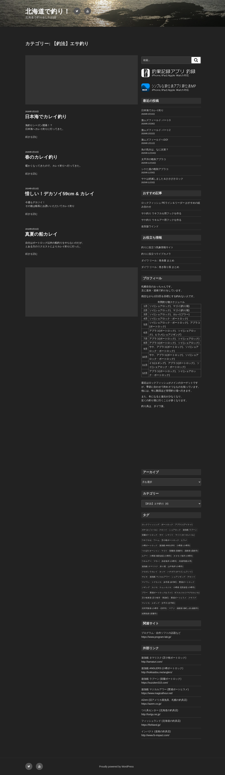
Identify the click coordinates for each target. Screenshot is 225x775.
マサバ (156, 561)
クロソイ (163, 530)
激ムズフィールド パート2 (156, 130)
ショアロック (175, 530)
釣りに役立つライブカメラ (156, 253)
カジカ (155, 587)
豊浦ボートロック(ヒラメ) (161, 593)
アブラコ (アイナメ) (183, 524)
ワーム (156, 540)
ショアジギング (178, 577)
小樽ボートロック (149, 545)
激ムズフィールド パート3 (156, 120)
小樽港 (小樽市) (183, 545)
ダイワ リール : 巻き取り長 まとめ (160, 267)
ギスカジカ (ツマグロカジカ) (186, 593)
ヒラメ (184, 540)
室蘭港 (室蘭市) (176, 551)
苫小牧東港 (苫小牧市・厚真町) (155, 598)
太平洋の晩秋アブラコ (153, 159)
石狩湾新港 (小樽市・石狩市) (154, 608)
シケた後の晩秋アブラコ (154, 169)
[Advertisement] (81, 79)
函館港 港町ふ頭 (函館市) (187, 608)
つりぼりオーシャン (150, 551)
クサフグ (192, 598)
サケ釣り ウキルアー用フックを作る (161, 219)
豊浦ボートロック (186, 582)
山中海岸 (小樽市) (175, 566)
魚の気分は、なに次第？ (154, 149)
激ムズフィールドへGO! (154, 139)
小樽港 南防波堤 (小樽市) (160, 556)
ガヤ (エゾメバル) (149, 530)
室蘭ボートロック (149, 535)
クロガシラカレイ (149, 572)
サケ (161, 535)
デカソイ (191, 577)
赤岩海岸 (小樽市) (169, 561)
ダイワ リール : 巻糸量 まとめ (157, 260)
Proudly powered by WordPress (116, 766)
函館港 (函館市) (191, 551)
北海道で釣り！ (47, 11)
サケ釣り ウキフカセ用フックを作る (161, 213)
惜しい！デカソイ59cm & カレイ (59, 193)
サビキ (145, 577)
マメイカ (146, 603)
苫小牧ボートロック (170, 540)
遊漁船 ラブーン (190, 530)
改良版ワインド (150, 226)
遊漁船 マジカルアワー (160, 577)
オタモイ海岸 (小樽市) (183, 556)
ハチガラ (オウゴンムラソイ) (179, 572)
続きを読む (31, 136)
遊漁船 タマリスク (150, 566)
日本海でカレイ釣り (46, 116)
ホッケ (162, 572)
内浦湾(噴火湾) (185, 561)
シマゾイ (169, 535)
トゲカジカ (156, 582)
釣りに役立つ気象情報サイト (157, 247)
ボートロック (167, 524)
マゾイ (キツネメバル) (184, 535)
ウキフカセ (147, 540)
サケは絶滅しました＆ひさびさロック (162, 178)
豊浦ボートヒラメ (178, 598)
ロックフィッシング (150, 524)
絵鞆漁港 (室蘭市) (149, 613)
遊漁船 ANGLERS (167, 545)
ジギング (146, 587)
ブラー (145, 593)
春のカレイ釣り (41, 157)
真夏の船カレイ (41, 234)
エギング (155, 603)
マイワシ (146, 582)
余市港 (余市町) (170, 582)
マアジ (172, 608)
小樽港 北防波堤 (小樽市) (184, 587)
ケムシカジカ (165, 587)
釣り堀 (163, 566)
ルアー (145, 556)
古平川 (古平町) (168, 603)
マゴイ (164, 551)
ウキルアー (147, 561)
